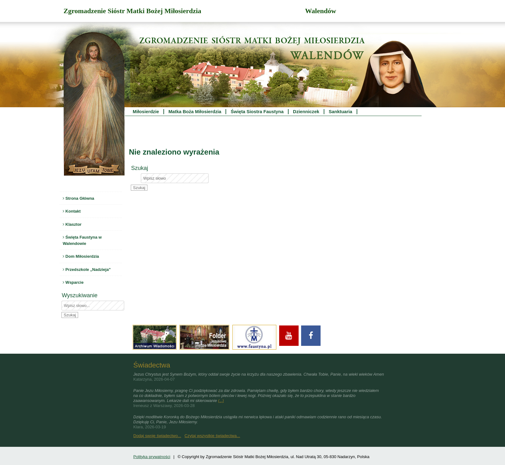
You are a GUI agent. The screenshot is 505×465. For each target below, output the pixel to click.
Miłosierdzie (146, 111)
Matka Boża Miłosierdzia (194, 111)
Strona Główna (78, 198)
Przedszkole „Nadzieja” (87, 269)
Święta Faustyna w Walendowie (82, 240)
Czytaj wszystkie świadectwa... (212, 435)
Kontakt (72, 211)
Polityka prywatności (151, 456)
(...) (221, 401)
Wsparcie (73, 282)
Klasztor (72, 224)
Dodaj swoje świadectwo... (157, 435)
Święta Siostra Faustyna (257, 111)
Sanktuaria (340, 111)
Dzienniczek (306, 111)
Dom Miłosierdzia (81, 256)
